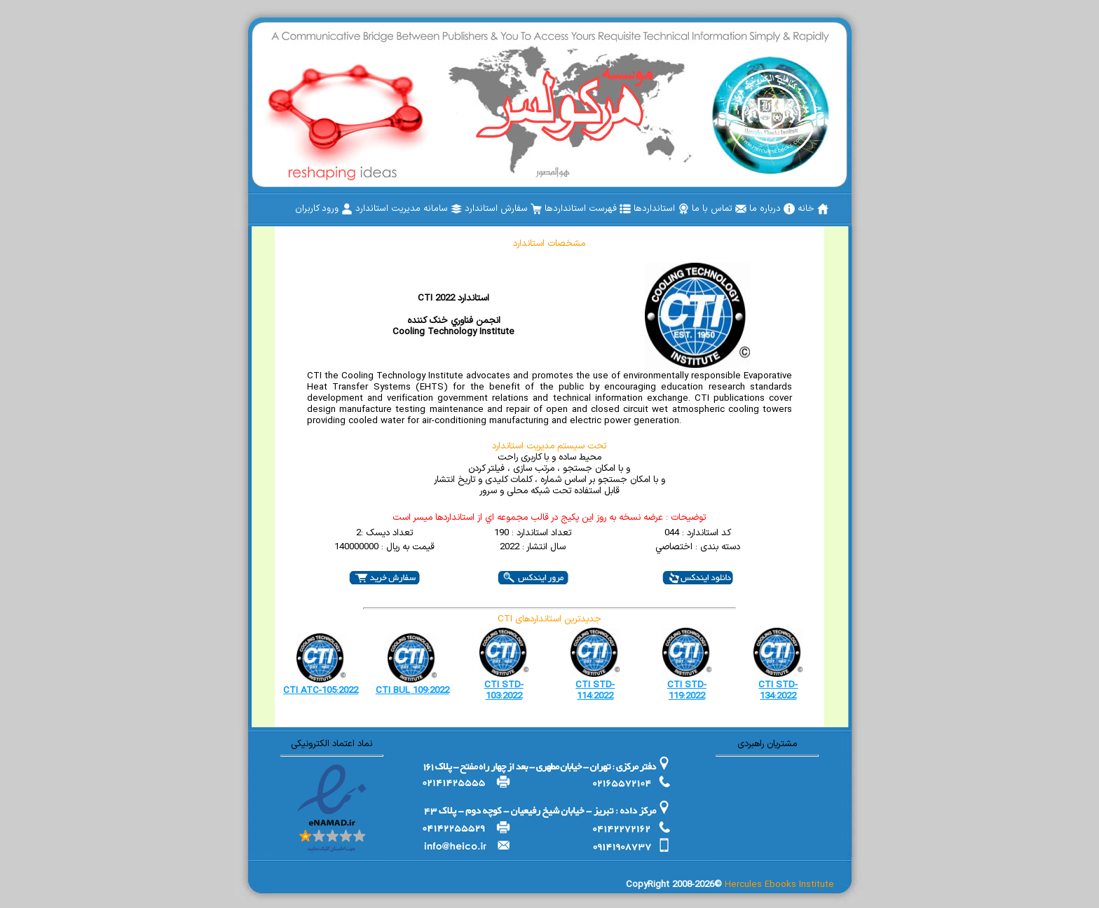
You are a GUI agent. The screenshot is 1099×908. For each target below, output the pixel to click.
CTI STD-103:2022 (504, 690)
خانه (813, 209)
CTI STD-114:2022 (595, 690)
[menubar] (562, 209)
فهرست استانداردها (588, 209)
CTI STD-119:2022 (686, 690)
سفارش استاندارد (503, 209)
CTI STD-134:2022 (778, 690)
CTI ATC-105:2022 (320, 691)
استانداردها (661, 209)
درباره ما (772, 209)
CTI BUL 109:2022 (412, 691)
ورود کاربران (324, 209)
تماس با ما (719, 209)
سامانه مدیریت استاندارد (408, 209)
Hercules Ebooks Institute (779, 885)
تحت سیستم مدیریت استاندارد (549, 446)
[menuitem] (813, 209)
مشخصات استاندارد (549, 244)
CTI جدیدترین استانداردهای (549, 619)
